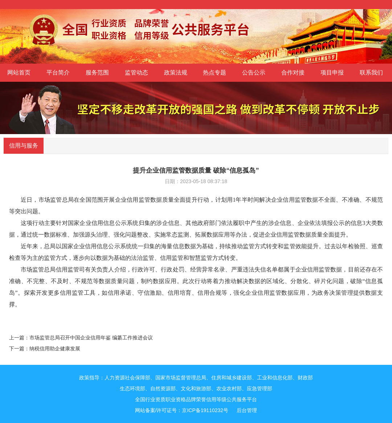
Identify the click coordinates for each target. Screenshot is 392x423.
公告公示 (253, 72)
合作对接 (293, 72)
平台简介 (58, 72)
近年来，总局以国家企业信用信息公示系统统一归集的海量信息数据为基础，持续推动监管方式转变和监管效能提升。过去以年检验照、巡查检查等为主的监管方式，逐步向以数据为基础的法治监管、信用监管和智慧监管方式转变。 (196, 252)
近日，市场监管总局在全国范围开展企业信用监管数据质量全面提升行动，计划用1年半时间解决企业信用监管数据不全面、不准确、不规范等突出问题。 (196, 205)
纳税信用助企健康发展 (54, 348)
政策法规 (175, 72)
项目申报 (332, 72)
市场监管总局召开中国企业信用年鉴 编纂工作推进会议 (91, 338)
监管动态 (136, 72)
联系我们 (371, 72)
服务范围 (97, 72)
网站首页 (18, 72)
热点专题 (214, 72)
